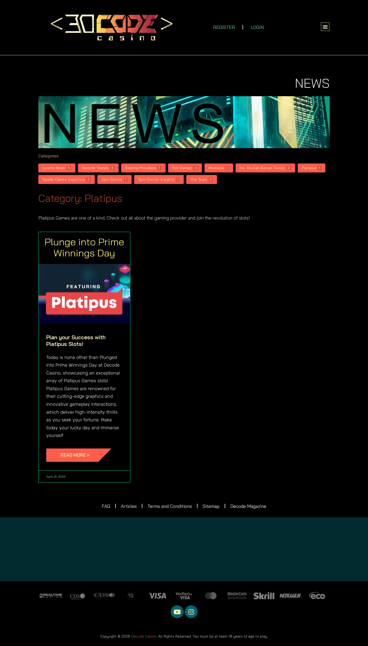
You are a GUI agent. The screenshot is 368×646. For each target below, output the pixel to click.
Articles (128, 506)
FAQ (105, 506)
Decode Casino (143, 636)
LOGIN (257, 27)
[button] (325, 27)
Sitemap (211, 506)
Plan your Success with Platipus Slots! (76, 340)
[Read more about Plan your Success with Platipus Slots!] (78, 455)
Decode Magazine (249, 506)
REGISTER (224, 27)
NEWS (312, 83)
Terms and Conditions (169, 506)
